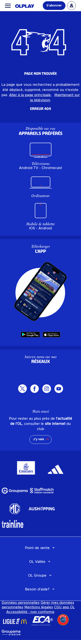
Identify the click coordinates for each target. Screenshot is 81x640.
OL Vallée (37, 561)
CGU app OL (64, 607)
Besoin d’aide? (37, 589)
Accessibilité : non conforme (30, 612)
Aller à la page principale (30, 95)
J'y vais (38, 439)
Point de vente (37, 548)
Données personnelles (21, 602)
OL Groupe (37, 575)
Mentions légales (38, 607)
